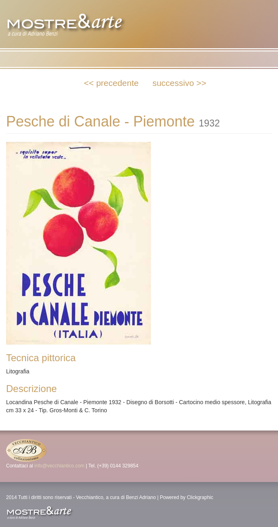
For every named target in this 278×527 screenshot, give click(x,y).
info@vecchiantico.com (59, 466)
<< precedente (111, 83)
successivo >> (179, 83)
